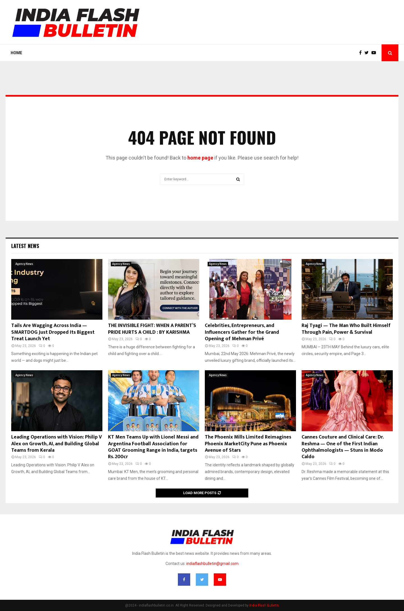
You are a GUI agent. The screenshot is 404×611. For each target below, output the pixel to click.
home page (200, 158)
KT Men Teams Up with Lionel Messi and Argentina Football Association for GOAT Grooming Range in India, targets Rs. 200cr (153, 447)
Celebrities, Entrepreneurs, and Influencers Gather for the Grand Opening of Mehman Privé (242, 332)
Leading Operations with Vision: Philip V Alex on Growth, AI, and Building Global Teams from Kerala (56, 444)
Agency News (24, 263)
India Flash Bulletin (264, 605)
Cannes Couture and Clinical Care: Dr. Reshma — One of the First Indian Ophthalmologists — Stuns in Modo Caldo (343, 447)
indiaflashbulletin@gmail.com (212, 563)
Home (16, 53)
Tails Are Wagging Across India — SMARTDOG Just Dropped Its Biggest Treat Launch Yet (53, 332)
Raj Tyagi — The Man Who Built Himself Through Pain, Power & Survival (346, 328)
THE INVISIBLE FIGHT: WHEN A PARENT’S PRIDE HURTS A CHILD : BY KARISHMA (152, 328)
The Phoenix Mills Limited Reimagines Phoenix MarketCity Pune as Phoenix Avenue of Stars (248, 444)
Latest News (25, 245)
